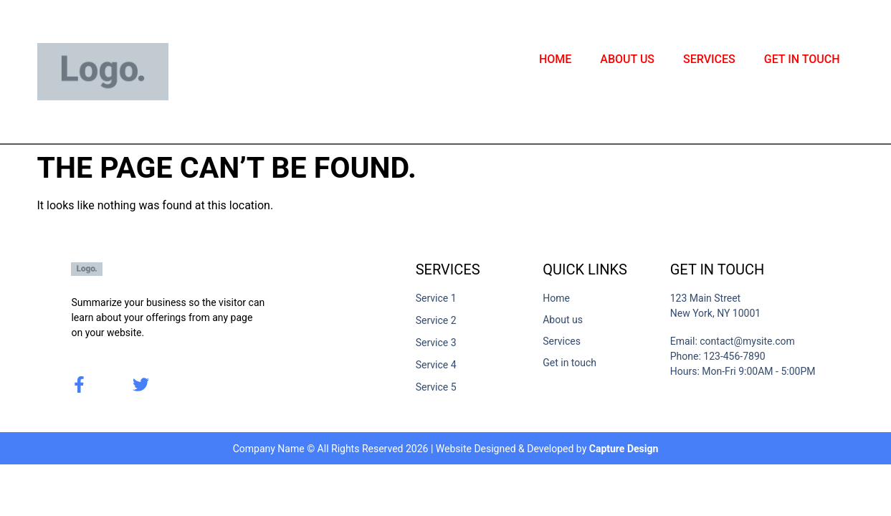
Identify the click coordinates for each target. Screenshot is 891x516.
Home (555, 59)
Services (709, 59)
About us (627, 59)
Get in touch (802, 59)
